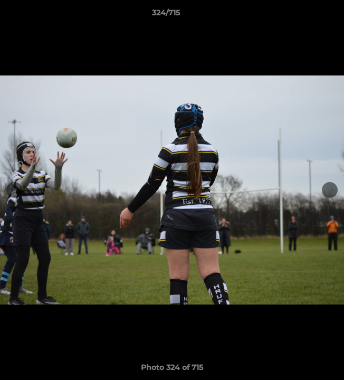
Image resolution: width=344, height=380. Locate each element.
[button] (306, 15)
